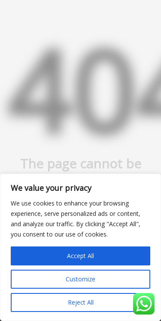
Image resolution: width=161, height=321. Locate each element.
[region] (80, 247)
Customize (80, 279)
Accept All (80, 256)
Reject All (81, 302)
